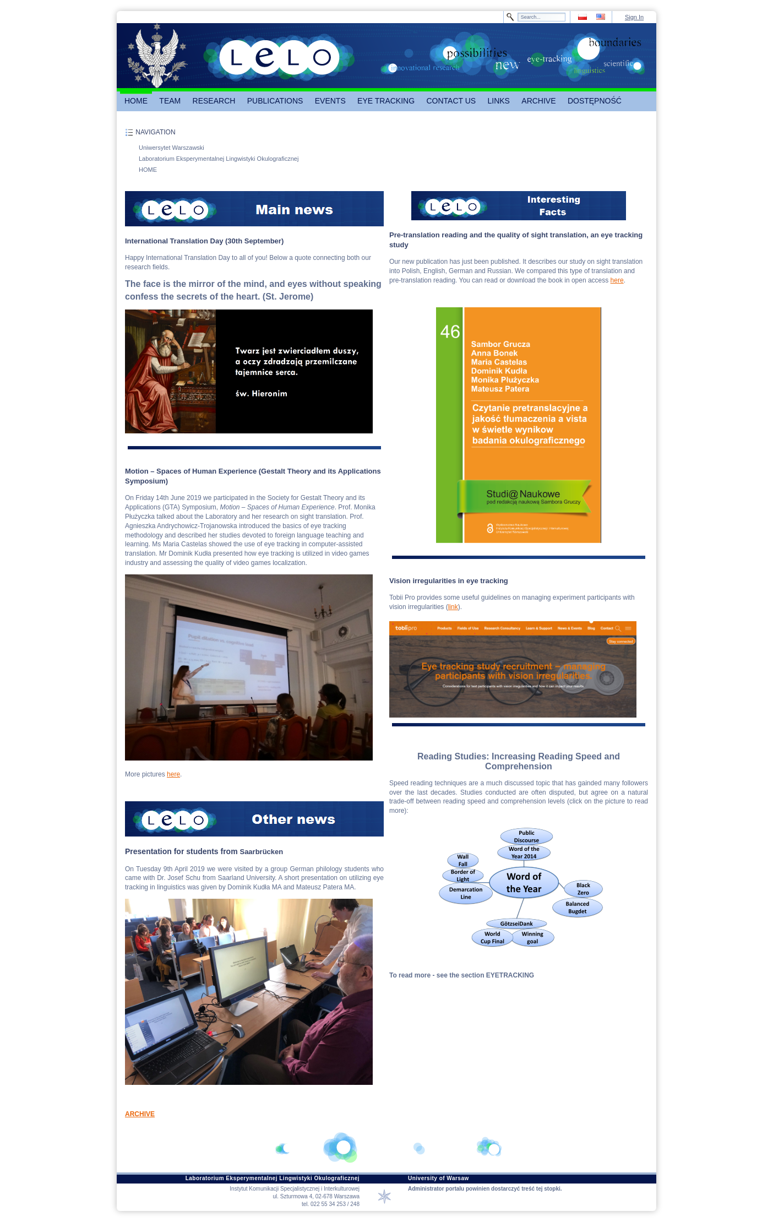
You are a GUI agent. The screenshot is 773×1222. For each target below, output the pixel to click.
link (453, 607)
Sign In (634, 17)
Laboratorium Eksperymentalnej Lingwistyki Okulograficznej (218, 158)
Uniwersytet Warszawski (171, 147)
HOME (148, 169)
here (173, 774)
